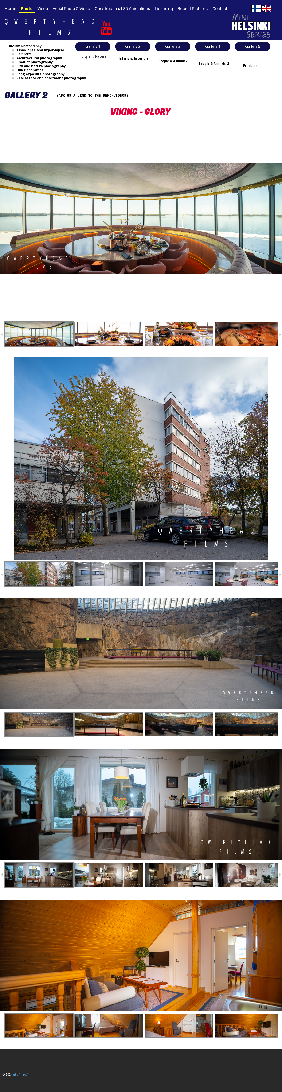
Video (42, 8)
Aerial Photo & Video (71, 8)
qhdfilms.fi (21, 1074)
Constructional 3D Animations (122, 8)
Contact (219, 8)
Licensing (164, 8)
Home (10, 8)
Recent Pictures (193, 8)
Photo (27, 8)
